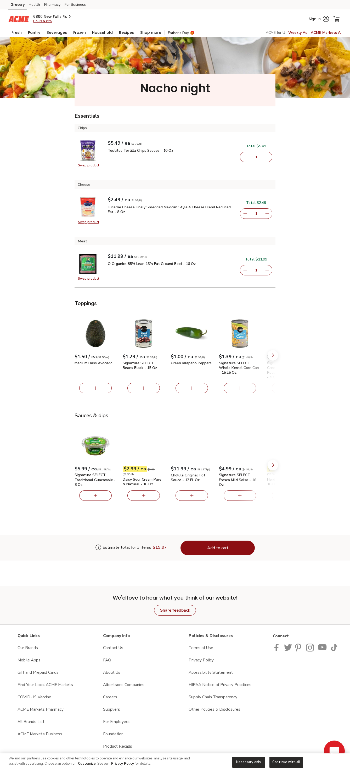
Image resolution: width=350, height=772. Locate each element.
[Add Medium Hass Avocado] (95, 388)
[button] (52, 16)
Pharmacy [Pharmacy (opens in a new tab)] (52, 4)
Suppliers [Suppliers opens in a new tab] (111, 709)
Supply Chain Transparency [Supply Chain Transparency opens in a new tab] (213, 697)
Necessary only (248, 762)
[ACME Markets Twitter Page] (288, 647)
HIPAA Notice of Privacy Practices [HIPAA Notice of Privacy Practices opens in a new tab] (220, 684)
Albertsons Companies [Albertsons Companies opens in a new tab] (123, 684)
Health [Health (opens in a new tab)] (34, 4)
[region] (175, 762)
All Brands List (31, 721)
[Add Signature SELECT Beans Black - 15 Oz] (143, 388)
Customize (87, 763)
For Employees (117, 721)
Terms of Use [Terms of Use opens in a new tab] (201, 647)
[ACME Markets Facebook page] (277, 647)
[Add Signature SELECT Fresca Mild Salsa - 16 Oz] (240, 495)
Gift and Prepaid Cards (38, 672)
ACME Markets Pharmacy (41, 709)
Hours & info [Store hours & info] (42, 21)
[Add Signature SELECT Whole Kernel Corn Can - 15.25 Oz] (240, 388)
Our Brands (28, 647)
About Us (111, 672)
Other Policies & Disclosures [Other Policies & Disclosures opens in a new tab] (214, 709)
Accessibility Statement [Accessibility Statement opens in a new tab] (211, 672)
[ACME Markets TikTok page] (334, 647)
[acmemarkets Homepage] (18, 18)
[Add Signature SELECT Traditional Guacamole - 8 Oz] (95, 495)
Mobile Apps (29, 660)
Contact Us (113, 647)
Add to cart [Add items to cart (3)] (217, 548)
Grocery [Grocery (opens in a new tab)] (17, 4)
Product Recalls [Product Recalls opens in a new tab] (117, 746)
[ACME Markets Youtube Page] (323, 647)
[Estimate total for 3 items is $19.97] (123, 548)
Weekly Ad (298, 32)
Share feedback (175, 610)
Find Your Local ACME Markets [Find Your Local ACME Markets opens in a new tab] (45, 684)
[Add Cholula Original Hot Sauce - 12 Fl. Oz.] (192, 495)
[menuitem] (17, 32)
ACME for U (275, 32)
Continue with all (286, 762)
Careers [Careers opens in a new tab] (110, 697)
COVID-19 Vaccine (34, 697)
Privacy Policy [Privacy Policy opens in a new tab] (201, 660)
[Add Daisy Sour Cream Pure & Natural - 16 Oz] (143, 495)
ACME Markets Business (40, 734)
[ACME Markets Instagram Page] (310, 647)
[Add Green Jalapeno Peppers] (192, 388)
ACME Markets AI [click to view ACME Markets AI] (326, 32)
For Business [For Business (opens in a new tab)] (75, 4)
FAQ (107, 660)
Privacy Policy (122, 763)
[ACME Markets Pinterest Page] (299, 647)
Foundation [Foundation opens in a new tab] (113, 734)
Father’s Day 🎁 (181, 32)
